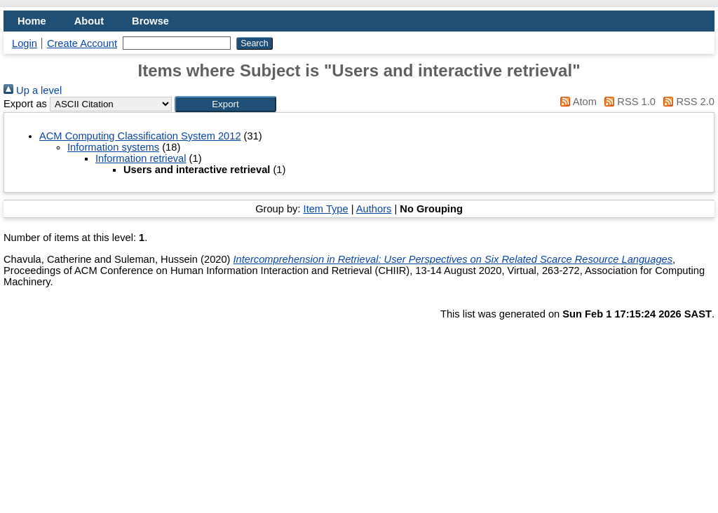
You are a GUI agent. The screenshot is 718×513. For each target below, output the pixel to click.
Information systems (113, 147)
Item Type (326, 208)
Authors (374, 208)
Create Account (82, 43)
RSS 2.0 (686, 101)
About (89, 21)
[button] (225, 104)
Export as (25, 103)
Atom (576, 101)
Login (24, 43)
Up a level (33, 90)
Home (32, 21)
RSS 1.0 (628, 101)
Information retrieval (141, 158)
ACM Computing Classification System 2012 (140, 136)
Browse (150, 21)
